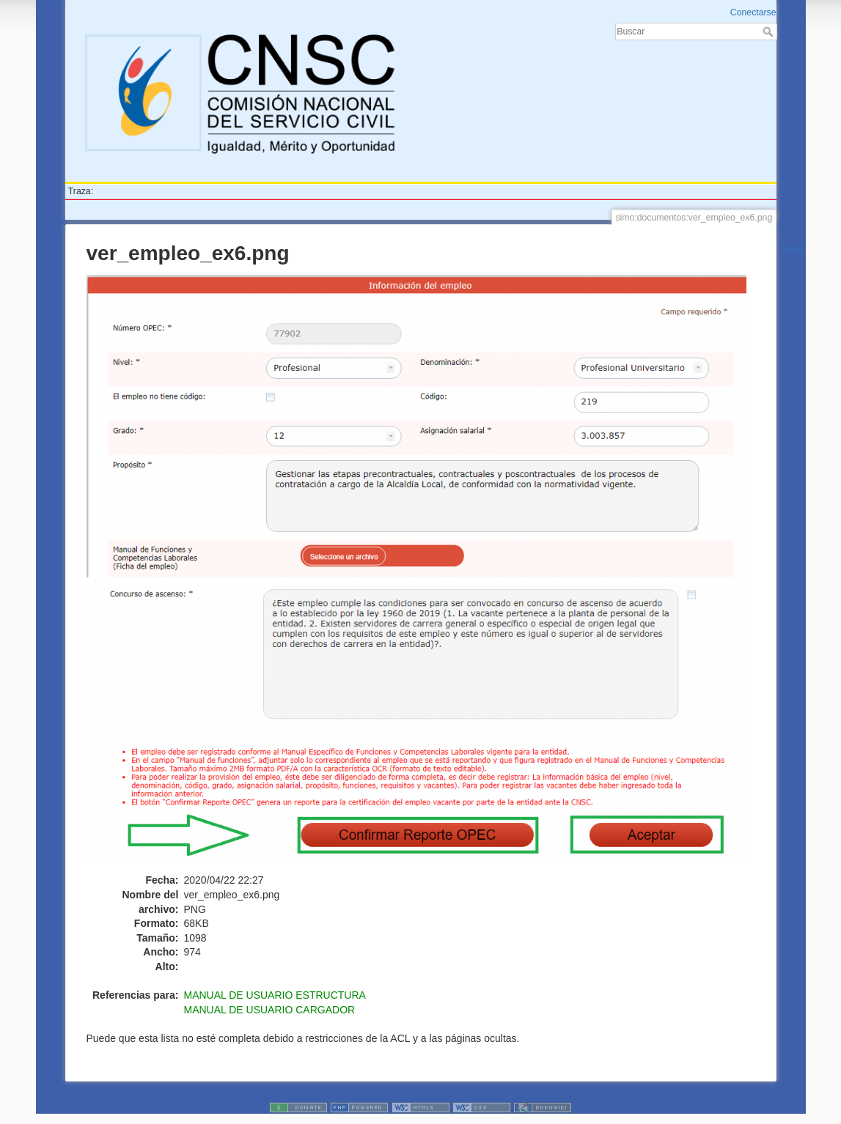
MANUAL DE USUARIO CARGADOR (270, 1010)
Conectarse (753, 12)
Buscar (769, 31)
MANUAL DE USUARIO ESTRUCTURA (275, 995)
